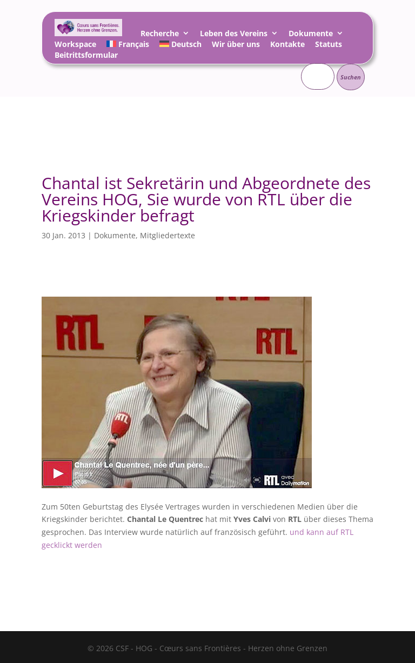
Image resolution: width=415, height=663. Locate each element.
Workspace (75, 45)
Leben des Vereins (233, 34)
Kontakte (287, 45)
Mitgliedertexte (167, 235)
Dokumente (311, 34)
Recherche (159, 34)
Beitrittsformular (86, 56)
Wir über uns (236, 45)
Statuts (328, 45)
